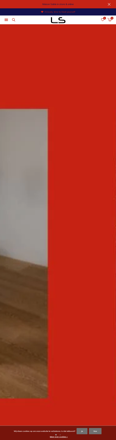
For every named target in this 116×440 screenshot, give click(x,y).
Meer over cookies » (59, 437)
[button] (7, 19)
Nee (95, 431)
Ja (82, 431)
